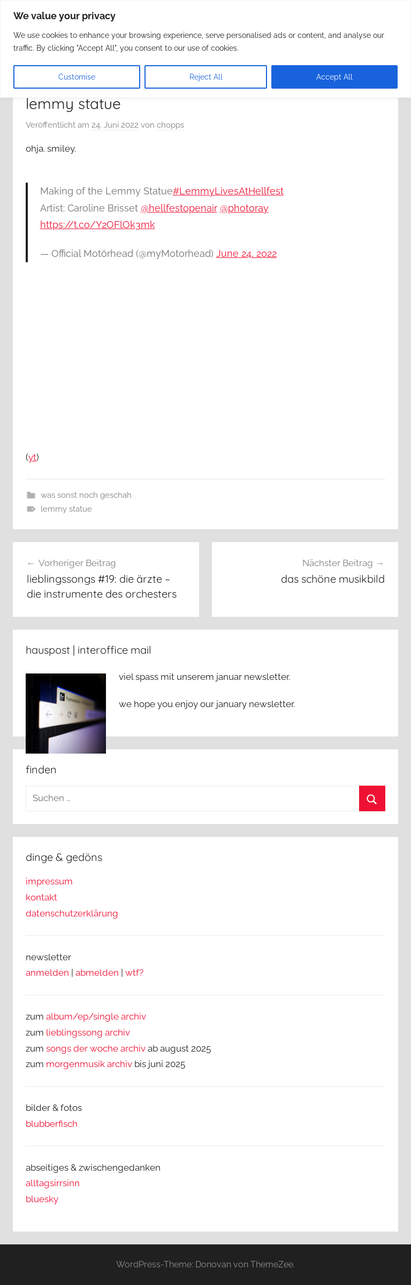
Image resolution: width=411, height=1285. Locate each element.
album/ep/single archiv (96, 1016)
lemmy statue (66, 509)
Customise (76, 77)
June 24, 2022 (246, 253)
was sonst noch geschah (86, 495)
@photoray (244, 208)
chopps (170, 125)
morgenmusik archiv (89, 1064)
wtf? (134, 972)
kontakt (41, 897)
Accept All (334, 77)
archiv (117, 1032)
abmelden (97, 972)
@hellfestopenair (179, 208)
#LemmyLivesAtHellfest (228, 191)
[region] (205, 49)
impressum (49, 881)
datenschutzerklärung (72, 913)
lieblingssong (75, 1032)
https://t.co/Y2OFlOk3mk (97, 224)
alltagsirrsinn (53, 1183)
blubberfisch (52, 1123)
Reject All (206, 77)
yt (32, 457)
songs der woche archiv (96, 1048)
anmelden (47, 972)
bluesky (42, 1199)
